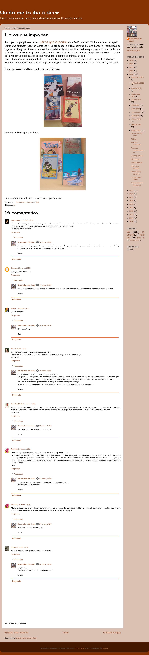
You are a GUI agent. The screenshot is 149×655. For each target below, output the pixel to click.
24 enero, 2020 (24, 449)
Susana (14, 268)
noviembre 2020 (137, 83)
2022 (131, 67)
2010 (131, 221)
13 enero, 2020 (27, 220)
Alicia (13, 308)
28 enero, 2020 (45, 564)
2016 (131, 201)
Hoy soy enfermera (136, 143)
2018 (131, 194)
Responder (15, 232)
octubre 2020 (136, 88)
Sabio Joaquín (136, 163)
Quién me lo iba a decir (29, 12)
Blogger (105, 648)
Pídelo (133, 139)
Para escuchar (134, 240)
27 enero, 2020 (22, 547)
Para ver (140, 238)
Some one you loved (137, 134)
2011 (131, 218)
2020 (131, 74)
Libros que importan (135, 167)
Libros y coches (137, 156)
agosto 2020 (136, 100)
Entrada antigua (112, 632)
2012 (131, 215)
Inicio (66, 632)
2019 (131, 190)
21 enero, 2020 (29, 404)
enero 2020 (136, 130)
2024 (131, 60)
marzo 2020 (136, 119)
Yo (14, 205)
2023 (131, 64)
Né (12, 349)
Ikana (13, 547)
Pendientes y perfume (136, 173)
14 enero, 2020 (45, 242)
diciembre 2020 (137, 77)
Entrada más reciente (16, 632)
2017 (131, 197)
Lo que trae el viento (136, 178)
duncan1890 (79, 648)
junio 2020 (135, 109)
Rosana (14, 449)
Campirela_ (16, 220)
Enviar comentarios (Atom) (26, 638)
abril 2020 (135, 116)
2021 (131, 71)
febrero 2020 (136, 125)
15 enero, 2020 (20, 349)
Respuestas (18, 238)
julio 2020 (135, 105)
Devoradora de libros (26, 242)
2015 (131, 204)
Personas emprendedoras (137, 150)
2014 (131, 208)
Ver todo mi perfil (133, 50)
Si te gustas (135, 159)
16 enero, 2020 (45, 371)
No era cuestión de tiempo (137, 184)
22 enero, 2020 (45, 426)
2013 (131, 211)
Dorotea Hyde (17, 404)
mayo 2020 (136, 112)
